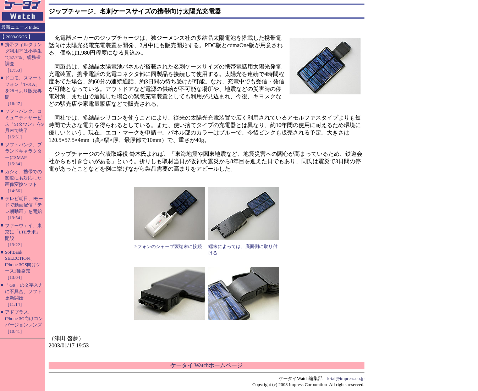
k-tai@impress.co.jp (345, 378)
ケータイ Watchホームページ (206, 365)
